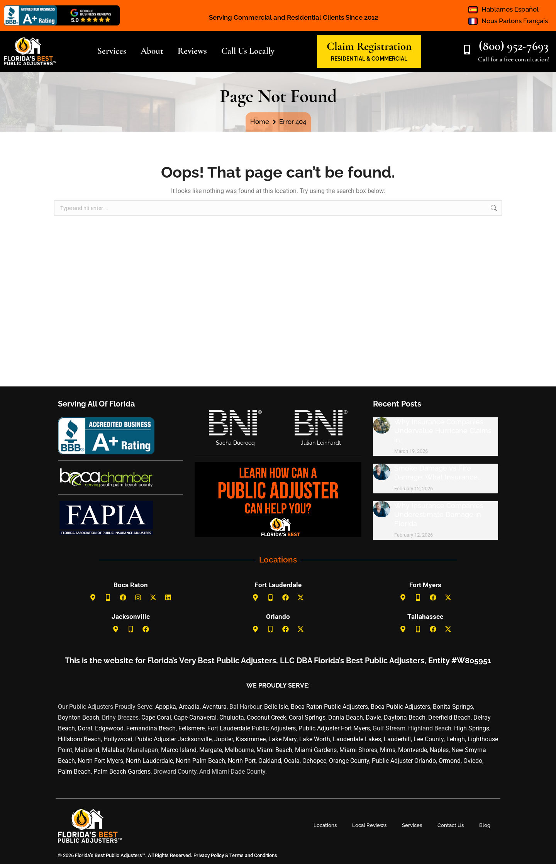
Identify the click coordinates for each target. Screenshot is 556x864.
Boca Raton (131, 585)
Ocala (292, 760)
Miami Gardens (316, 750)
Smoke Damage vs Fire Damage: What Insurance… (437, 472)
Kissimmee (251, 739)
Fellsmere (191, 728)
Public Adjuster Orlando (404, 760)
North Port (242, 760)
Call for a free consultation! (513, 59)
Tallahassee (425, 616)
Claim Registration (369, 46)
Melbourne (239, 750)
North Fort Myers (100, 760)
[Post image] (381, 425)
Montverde (412, 750)
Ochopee (314, 760)
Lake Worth (314, 739)
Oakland (269, 760)
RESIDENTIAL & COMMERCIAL (369, 59)
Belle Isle (276, 706)
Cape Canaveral (195, 717)
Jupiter (223, 739)
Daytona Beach (404, 717)
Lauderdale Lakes (357, 739)
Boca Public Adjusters (400, 706)
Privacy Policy (208, 855)
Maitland (87, 750)
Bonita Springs (453, 706)
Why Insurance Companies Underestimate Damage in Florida (438, 514)
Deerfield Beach (449, 717)
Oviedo (472, 760)
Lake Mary (282, 739)
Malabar (113, 750)
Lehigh (455, 739)
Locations (325, 825)
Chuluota (231, 717)
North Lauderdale (149, 760)
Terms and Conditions (253, 855)
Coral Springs (307, 717)
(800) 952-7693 (514, 45)
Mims (387, 750)
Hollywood (117, 739)
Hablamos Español (510, 9)
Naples (439, 750)
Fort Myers (425, 585)
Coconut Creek (266, 717)
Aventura (214, 706)
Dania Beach (345, 717)
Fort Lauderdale (278, 585)
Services (412, 825)
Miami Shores (358, 750)
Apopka (165, 706)
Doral (85, 728)
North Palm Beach (200, 760)
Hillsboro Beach (79, 739)
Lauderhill (397, 739)
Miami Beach (274, 750)
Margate (210, 750)
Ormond (450, 760)
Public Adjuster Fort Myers (334, 728)
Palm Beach (74, 771)
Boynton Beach (78, 717)
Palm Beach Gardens (122, 771)
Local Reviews (369, 825)
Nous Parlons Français (514, 21)
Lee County (429, 739)
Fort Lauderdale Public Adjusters (251, 728)
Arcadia (189, 706)
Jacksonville (131, 616)
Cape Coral (156, 717)
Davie (373, 717)
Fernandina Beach (151, 728)
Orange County (349, 760)
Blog (484, 825)
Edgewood (109, 728)
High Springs (471, 728)
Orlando (278, 616)
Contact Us (450, 825)
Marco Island (179, 750)
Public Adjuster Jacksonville (173, 739)
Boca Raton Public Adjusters (329, 706)
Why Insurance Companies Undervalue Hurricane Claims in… (443, 431)
